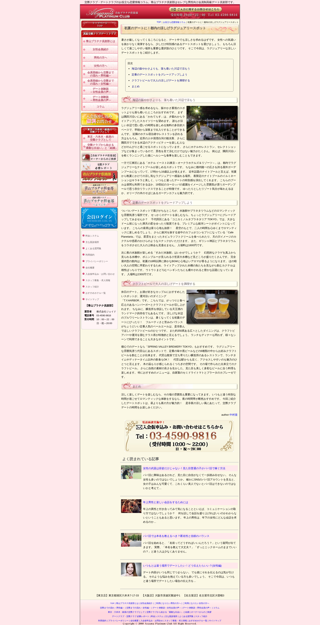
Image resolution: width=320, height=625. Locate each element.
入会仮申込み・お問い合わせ (100, 274)
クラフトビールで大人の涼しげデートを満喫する (161, 80)
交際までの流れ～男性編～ (112, 608)
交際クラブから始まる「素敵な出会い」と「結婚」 (100, 146)
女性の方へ (100, 65)
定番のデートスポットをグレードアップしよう (159, 74)
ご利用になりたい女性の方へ (195, 603)
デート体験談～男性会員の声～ (100, 98)
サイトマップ (92, 299)
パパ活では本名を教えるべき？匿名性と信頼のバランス (176, 535)
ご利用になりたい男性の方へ (167, 603)
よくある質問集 (93, 248)
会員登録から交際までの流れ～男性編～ (100, 74)
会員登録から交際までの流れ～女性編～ (100, 82)
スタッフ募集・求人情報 (98, 280)
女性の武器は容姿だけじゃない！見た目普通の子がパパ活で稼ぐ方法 (184, 468)
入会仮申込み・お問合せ (151, 620)
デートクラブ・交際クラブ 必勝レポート (130, 616)
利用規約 (90, 255)
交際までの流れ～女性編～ (138, 608)
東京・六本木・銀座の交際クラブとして (100, 138)
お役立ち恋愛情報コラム (174, 22)
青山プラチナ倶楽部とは (100, 41)
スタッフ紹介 (92, 286)
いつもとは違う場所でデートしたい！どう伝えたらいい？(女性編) (182, 565)
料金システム (92, 236)
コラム (100, 106)
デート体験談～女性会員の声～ (100, 90)
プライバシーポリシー (97, 261)
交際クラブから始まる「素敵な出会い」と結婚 (167, 612)
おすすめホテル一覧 (96, 293)
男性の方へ (100, 57)
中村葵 (234, 414)
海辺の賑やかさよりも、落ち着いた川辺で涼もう (161, 68)
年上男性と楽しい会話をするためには (165, 502)
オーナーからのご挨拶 (200, 612)
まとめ (136, 86)
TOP (159, 22)
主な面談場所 (92, 242)
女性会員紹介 (101, 49)
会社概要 (90, 267)
